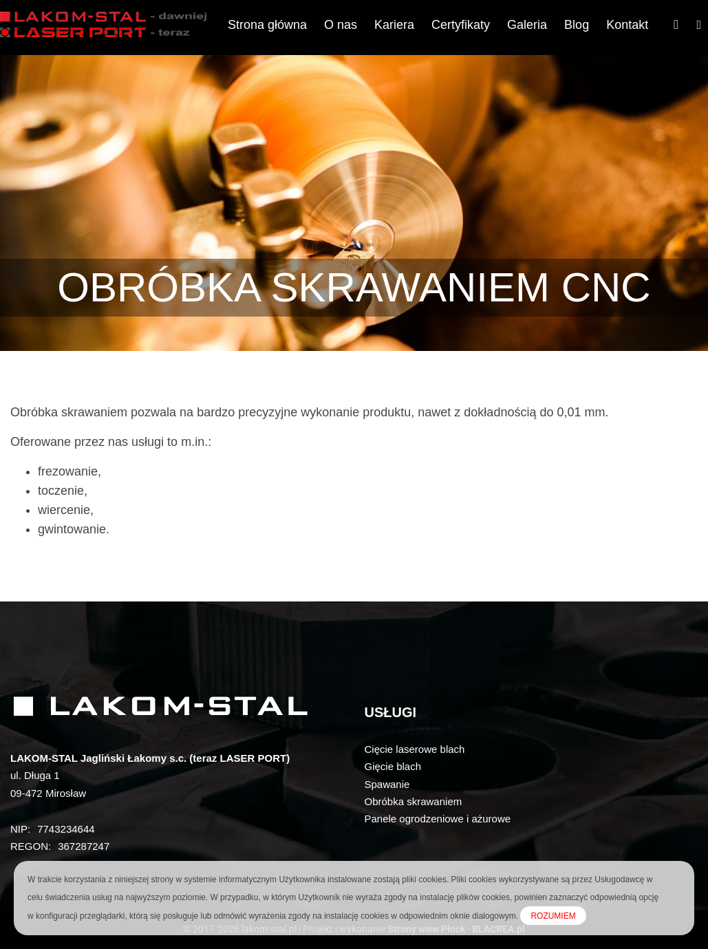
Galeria (527, 25)
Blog (576, 25)
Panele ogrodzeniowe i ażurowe (438, 818)
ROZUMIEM (552, 916)
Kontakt (627, 25)
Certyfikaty (460, 25)
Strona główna (267, 25)
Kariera (394, 25)
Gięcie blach (393, 766)
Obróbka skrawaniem (413, 801)
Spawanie (387, 784)
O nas (340, 25)
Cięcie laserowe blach (415, 749)
